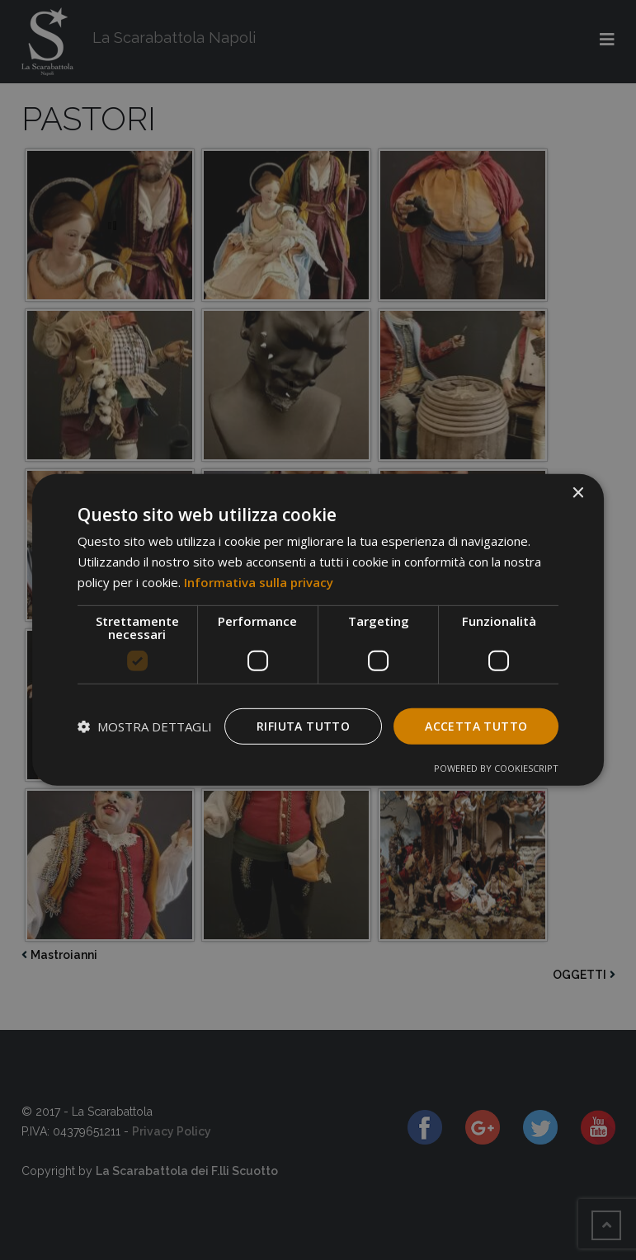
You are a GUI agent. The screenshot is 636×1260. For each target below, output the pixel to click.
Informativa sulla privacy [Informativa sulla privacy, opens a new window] (258, 582)
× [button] (577, 493)
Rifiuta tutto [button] (303, 725)
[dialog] (318, 630)
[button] (145, 726)
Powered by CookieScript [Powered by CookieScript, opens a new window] (496, 768)
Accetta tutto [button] (476, 725)
